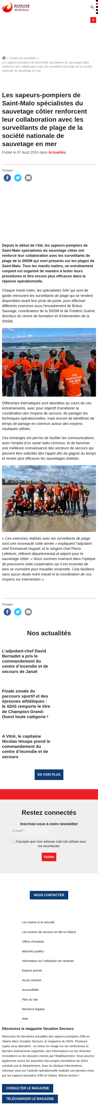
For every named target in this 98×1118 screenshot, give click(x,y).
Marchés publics (33, 951)
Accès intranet (31, 980)
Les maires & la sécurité (38, 922)
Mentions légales (33, 1009)
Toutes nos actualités (23, 58)
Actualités (57, 152)
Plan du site (30, 999)
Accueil (4, 57)
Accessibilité (30, 989)
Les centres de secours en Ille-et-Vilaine (49, 932)
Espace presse (32, 970)
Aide (25, 1018)
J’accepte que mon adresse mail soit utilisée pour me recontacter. (49, 844)
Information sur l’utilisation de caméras (48, 961)
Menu (93, 20)
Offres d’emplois (33, 941)
